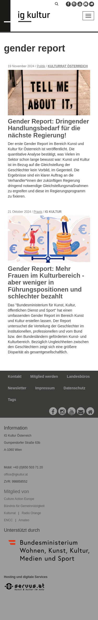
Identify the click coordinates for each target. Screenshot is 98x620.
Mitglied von (16, 491)
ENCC (8, 520)
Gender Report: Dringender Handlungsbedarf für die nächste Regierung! (48, 128)
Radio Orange (31, 513)
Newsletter (17, 388)
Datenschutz (74, 388)
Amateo (24, 520)
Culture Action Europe (19, 499)
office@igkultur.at (16, 474)
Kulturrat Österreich (68, 66)
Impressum (45, 388)
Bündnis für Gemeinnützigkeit (24, 506)
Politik (41, 66)
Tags (12, 399)
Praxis (38, 212)
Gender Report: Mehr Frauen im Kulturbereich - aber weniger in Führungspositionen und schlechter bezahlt (46, 282)
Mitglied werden (44, 376)
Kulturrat (10, 513)
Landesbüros (78, 376)
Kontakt (14, 376)
